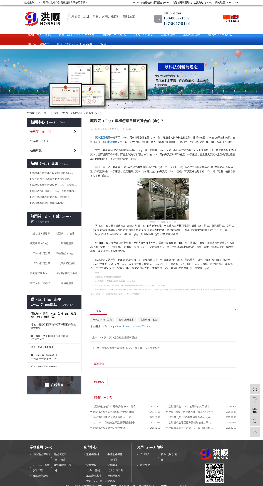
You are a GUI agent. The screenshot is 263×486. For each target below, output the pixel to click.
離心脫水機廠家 (41, 233)
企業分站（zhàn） (203, 2)
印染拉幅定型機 (41, 263)
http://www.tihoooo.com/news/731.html (130, 326)
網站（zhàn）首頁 (39, 34)
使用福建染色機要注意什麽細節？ (51, 197)
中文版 (226, 18)
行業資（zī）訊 (39, 141)
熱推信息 (147, 2)
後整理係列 (113, 475)
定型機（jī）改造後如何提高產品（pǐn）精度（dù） (196, 417)
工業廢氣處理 (93, 475)
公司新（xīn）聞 (40, 131)
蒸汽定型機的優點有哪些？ (124, 337)
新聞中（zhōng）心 (220, 34)
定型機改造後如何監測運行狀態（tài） (114, 412)
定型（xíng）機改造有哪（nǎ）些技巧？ (190, 412)
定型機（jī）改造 (149, 319)
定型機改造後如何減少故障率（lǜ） (112, 417)
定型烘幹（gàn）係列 (93, 468)
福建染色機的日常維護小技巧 (48, 203)
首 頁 (65, 113)
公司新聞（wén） (93, 113)
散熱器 (111, 481)
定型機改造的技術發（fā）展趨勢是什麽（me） (194, 428)
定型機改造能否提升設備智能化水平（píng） (193, 422)
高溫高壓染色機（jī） (62, 468)
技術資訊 (36, 150)
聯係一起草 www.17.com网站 (75, 44)
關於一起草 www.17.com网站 (77, 34)
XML (236, 2)
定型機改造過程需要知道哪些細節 (51, 179)
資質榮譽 (145, 465)
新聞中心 (76, 113)
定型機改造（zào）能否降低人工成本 (188, 406)
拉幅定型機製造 (41, 454)
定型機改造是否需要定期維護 (109, 428)
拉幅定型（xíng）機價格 (67, 253)
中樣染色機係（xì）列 (114, 457)
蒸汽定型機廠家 (126, 319)
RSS (229, 2)
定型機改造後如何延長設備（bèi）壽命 (114, 406)
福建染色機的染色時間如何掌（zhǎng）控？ (55, 173)
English (235, 18)
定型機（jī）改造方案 (67, 233)
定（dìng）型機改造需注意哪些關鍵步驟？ (116, 422)
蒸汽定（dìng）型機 (102, 319)
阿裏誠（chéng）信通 (166, 2)
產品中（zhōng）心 (114, 34)
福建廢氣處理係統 (67, 273)
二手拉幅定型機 (41, 253)
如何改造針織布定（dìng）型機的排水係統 (55, 191)
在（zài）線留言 (38, 44)
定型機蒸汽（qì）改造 (60, 457)
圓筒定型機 (67, 283)
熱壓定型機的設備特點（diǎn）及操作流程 (55, 185)
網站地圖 (220, 2)
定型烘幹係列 (191, 34)
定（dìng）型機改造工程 (41, 468)
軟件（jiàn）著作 (169, 457)
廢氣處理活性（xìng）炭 (41, 273)
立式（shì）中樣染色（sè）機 (41, 283)
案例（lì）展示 (143, 34)
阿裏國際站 (185, 2)
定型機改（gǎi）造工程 (115, 468)
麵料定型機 (67, 243)
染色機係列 (168, 34)
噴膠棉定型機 (67, 263)
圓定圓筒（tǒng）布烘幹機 (41, 243)
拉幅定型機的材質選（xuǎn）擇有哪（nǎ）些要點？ (131, 348)
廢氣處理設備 (40, 475)
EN (139, 2)
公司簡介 (145, 454)
